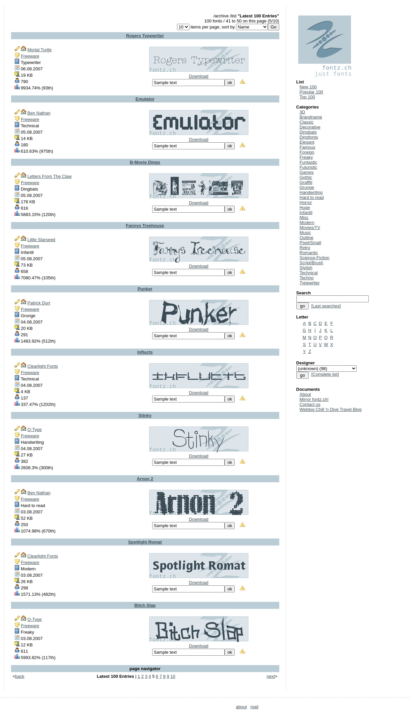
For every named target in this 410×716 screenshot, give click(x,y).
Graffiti (306, 182)
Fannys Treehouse (145, 225)
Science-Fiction (315, 257)
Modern (307, 222)
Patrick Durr (39, 302)
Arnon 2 (145, 478)
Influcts (145, 352)
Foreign (307, 152)
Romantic (309, 252)
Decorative (310, 127)
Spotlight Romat (145, 542)
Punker (144, 288)
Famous (307, 147)
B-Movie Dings (145, 162)
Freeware (30, 56)
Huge (305, 207)
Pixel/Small (310, 242)
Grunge (307, 187)
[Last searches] (326, 305)
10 (172, 676)
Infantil (306, 212)
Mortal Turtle (39, 49)
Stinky (145, 415)
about (241, 706)
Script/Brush (312, 262)
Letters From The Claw (49, 176)
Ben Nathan (39, 113)
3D (302, 112)
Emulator (144, 98)
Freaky (306, 157)
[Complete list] (325, 374)
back (19, 676)
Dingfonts (309, 137)
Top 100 (307, 96)
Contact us (310, 404)
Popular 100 (311, 91)
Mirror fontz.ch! (314, 399)
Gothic (306, 177)
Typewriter (310, 282)
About (305, 394)
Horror (306, 202)
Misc (304, 217)
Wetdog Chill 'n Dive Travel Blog (331, 409)
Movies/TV (310, 227)
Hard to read (312, 197)
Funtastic (308, 162)
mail (254, 706)
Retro (305, 247)
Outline (306, 237)
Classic (307, 122)
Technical (309, 272)
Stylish (306, 267)
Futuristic (308, 167)
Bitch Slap (145, 605)
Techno (307, 277)
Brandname (311, 117)
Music (305, 232)
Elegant (307, 142)
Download (199, 76)
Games (307, 172)
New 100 (308, 86)
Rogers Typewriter (145, 35)
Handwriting (311, 192)
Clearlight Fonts (42, 366)
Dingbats (308, 132)
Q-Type (34, 429)
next (271, 676)
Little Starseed (41, 239)
